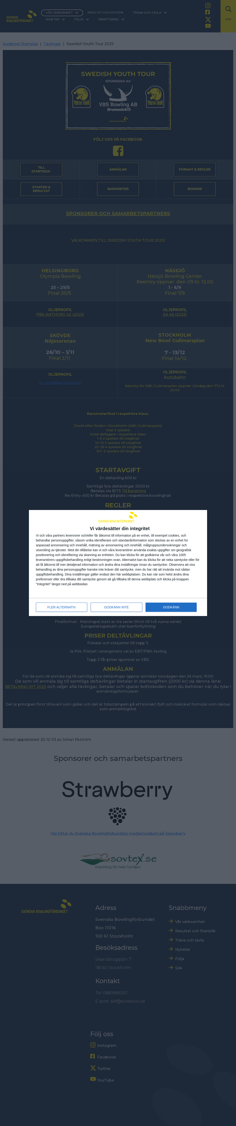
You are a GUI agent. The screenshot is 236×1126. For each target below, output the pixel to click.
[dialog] (118, 563)
